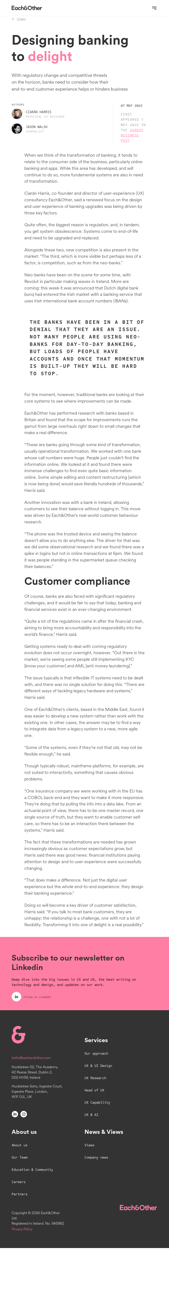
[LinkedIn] (15, 1180)
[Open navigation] (154, 8)
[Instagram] (23, 1180)
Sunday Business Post (132, 143)
